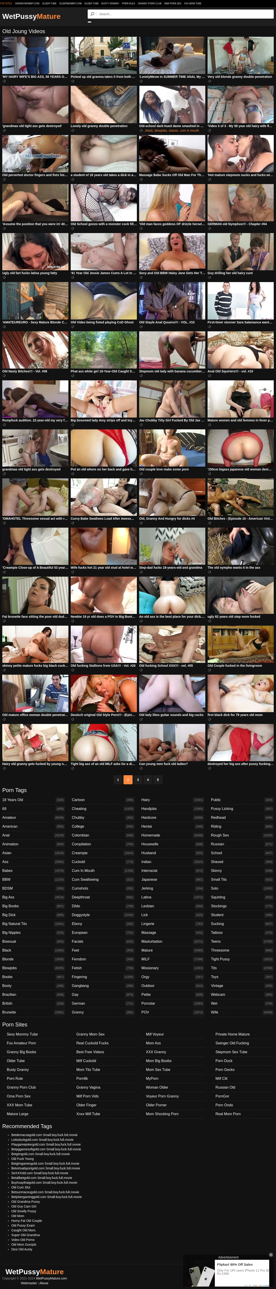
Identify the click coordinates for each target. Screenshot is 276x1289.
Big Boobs (33, 906)
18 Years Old (33, 800)
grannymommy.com (27, 3)
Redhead (242, 817)
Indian (172, 862)
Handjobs (172, 809)
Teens (242, 941)
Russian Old (225, 1087)
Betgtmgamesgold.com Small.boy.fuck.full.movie (45, 1163)
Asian (33, 853)
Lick (172, 915)
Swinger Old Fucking (232, 1043)
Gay (103, 994)
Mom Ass (153, 1043)
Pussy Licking (242, 809)
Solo (242, 888)
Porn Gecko (225, 1070)
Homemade (172, 835)
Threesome (242, 950)
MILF (172, 959)
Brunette (33, 1012)
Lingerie (172, 924)
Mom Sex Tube (158, 1070)
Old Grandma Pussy (25, 1201)
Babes (33, 870)
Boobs (33, 977)
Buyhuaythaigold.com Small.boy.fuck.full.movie (44, 1182)
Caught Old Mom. (23, 1230)
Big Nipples (33, 932)
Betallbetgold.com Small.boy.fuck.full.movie (41, 1178)
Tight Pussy (242, 959)
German (103, 1003)
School (242, 853)
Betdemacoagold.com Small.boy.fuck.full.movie (44, 1135)
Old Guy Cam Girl (23, 1206)
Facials (103, 941)
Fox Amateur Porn (21, 1043)
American (33, 826)
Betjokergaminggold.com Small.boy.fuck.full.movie (46, 1197)
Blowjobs (33, 968)
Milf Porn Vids (87, 1096)
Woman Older (157, 1087)
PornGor (222, 1096)
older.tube (49, 3)
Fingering (103, 977)
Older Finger (86, 1105)
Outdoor (172, 986)
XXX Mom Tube (193, 3)
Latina (172, 897)
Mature (172, 950)
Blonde (33, 959)
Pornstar (172, 1003)
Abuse (43, 1283)
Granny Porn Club (149, 3)
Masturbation (172, 941)
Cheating (103, 809)
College (103, 826)
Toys (242, 977)
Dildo (103, 906)
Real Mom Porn (228, 1114)
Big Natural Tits (33, 924)
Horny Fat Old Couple (26, 1221)
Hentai (172, 826)
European (103, 932)
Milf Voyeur (155, 1034)
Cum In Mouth (103, 870)
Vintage (242, 986)
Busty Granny (110, 3)
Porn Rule (128, 3)
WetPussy (31, 16)
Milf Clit (221, 1078)
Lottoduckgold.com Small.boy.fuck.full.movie (42, 1139)
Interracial (172, 870)
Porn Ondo (224, 1105)
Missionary (172, 968)
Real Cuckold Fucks (92, 1043)
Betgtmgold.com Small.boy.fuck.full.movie (40, 1154)
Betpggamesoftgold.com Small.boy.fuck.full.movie (46, 1149)
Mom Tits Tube (88, 1070)
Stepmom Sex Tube (231, 1052)
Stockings (242, 906)
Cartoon (103, 800)
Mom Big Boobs (159, 1061)
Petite (172, 994)
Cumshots (103, 888)
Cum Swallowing (103, 879)
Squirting (242, 897)
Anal (33, 835)
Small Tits (242, 879)
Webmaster (29, 1283)
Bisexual (33, 941)
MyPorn (152, 1078)
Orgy (172, 977)
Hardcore (172, 817)
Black (33, 950)
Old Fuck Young (22, 1159)
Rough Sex (242, 835)
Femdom (103, 959)
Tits (242, 968)
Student (242, 915)
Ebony (103, 924)
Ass (33, 862)
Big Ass (33, 897)
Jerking (172, 888)
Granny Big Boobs (21, 1052)
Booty (33, 986)
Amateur (33, 817)
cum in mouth (189, 130)
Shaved (242, 862)
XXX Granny (156, 1052)
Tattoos (242, 932)
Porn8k (82, 1078)
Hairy (172, 800)
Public (242, 800)
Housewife (172, 844)
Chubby (103, 817)
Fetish (103, 968)
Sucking (242, 924)
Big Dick (33, 915)
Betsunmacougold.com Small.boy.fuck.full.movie (45, 1192)
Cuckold (103, 862)
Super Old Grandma (25, 1235)
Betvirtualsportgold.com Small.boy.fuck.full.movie (45, 1168)
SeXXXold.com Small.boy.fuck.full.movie (39, 1173)
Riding (242, 826)
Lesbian (172, 906)
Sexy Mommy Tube (22, 1034)
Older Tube (91, 3)
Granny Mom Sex (90, 1034)
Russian (242, 844)
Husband (172, 853)
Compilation (103, 844)
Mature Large (17, 1114)
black (149, 130)
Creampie (103, 853)
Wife (242, 1012)
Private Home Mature (232, 1034)
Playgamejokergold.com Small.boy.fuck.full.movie (46, 1144)
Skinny (242, 870)
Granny (103, 1012)
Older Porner (156, 1105)
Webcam (242, 994)
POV (172, 1012)
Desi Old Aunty (21, 1249)
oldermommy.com (70, 3)
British (33, 1003)
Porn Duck (223, 1061)
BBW (33, 879)
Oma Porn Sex (173, 3)
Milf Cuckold (86, 1061)
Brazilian (33, 994)
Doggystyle (103, 915)
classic (173, 130)
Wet (242, 1003)
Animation (33, 844)
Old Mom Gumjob (23, 1244)
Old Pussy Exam (23, 1225)
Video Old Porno (22, 1240)
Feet (103, 950)
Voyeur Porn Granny (162, 1096)
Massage (172, 932)
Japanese (172, 879)
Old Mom (17, 1216)
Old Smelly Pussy (23, 1211)
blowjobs (161, 130)
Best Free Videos (90, 1052)
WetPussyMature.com (51, 1278)
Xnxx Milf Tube (88, 1114)
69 (33, 809)
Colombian (103, 835)
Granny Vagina (88, 1087)
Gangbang (103, 986)
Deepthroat (103, 897)
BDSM (33, 888)
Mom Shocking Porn (162, 1114)
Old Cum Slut (20, 1187)
